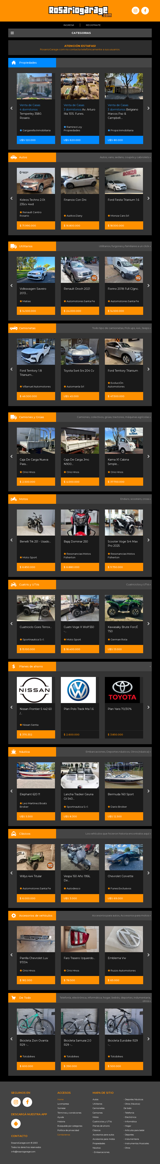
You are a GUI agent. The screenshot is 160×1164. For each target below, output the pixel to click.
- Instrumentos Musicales (136, 1143)
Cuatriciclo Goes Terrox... (36, 627)
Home (60, 1099)
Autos (95, 1099)
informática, (95, 997)
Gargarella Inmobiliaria (35, 130)
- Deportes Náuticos (133, 1099)
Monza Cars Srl (118, 215)
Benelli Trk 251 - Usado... (35, 541)
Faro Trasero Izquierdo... (79, 958)
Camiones (98, 1112)
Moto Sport (28, 557)
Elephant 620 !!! (30, 794)
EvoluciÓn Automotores (116, 385)
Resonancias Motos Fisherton (77, 555)
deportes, (127, 997)
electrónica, (80, 997)
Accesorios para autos (103, 1134)
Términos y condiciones (69, 1112)
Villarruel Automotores (35, 386)
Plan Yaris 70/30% (120, 709)
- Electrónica (130, 1117)
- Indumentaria (131, 1139)
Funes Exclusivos (119, 888)
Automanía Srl (74, 386)
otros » (147, 1000)
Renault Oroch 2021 (77, 288)
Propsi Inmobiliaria (120, 130)
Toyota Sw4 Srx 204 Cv (79, 370)
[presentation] (11, 108)
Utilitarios (97, 1103)
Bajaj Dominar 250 (76, 541)
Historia (61, 1121)
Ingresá (69, 25)
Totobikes (27, 1056)
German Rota (117, 639)
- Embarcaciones (101, 1152)
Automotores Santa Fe (79, 301)
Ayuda (60, 1117)
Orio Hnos (27, 472)
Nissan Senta (29, 724)
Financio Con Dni (75, 200)
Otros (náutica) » (141, 751)
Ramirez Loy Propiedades (73, 128)
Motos (96, 1117)
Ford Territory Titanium (123, 370)
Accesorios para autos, (106, 915)
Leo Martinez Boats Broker (33, 805)
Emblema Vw (117, 958)
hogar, (107, 997)
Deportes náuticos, (118, 751)
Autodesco (72, 888)
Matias (25, 301)
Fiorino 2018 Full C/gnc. (123, 288)
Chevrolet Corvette (120, 876)
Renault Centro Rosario (31, 214)
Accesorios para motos (135, 915)
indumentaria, (142, 997)
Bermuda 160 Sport (121, 794)
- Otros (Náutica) (132, 1103)
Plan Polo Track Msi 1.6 (79, 709)
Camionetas (98, 1108)
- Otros (127, 1147)
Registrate (93, 25)
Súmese (61, 1108)
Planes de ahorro (101, 1126)
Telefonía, (66, 997)
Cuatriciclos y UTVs (102, 1121)
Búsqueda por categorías (69, 1126)
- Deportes (129, 1134)
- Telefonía (129, 1112)
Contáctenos (63, 1134)
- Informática (130, 1121)
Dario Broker (117, 806)
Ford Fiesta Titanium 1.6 (123, 200)
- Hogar (127, 1126)
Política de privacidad (68, 1130)
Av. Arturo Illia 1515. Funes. (79, 109)
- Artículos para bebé (134, 1130)
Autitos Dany (73, 215)
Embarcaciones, (96, 751)
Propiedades (99, 1143)
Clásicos (96, 1130)
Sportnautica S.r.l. (32, 639)
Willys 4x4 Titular (31, 876)
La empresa (63, 1103)
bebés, (116, 997)
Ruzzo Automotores (122, 970)
